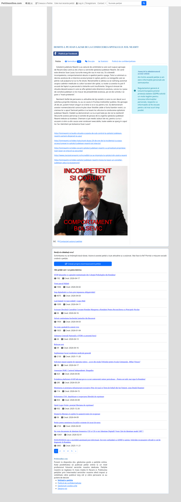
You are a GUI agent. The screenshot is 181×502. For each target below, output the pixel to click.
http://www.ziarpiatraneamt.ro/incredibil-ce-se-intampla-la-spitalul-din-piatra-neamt (90, 155)
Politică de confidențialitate (124, 61)
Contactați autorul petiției (70, 241)
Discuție (90, 61)
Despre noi (62, 488)
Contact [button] (101, 3)
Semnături (73, 61)
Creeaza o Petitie (44, 3)
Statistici (103, 61)
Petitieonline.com (11, 3)
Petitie (58, 61)
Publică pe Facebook (65, 54)
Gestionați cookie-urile (67, 486)
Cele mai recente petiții (64, 3)
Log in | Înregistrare (86, 3)
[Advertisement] (110, 26)
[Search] (124, 3)
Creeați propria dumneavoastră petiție (83, 264)
